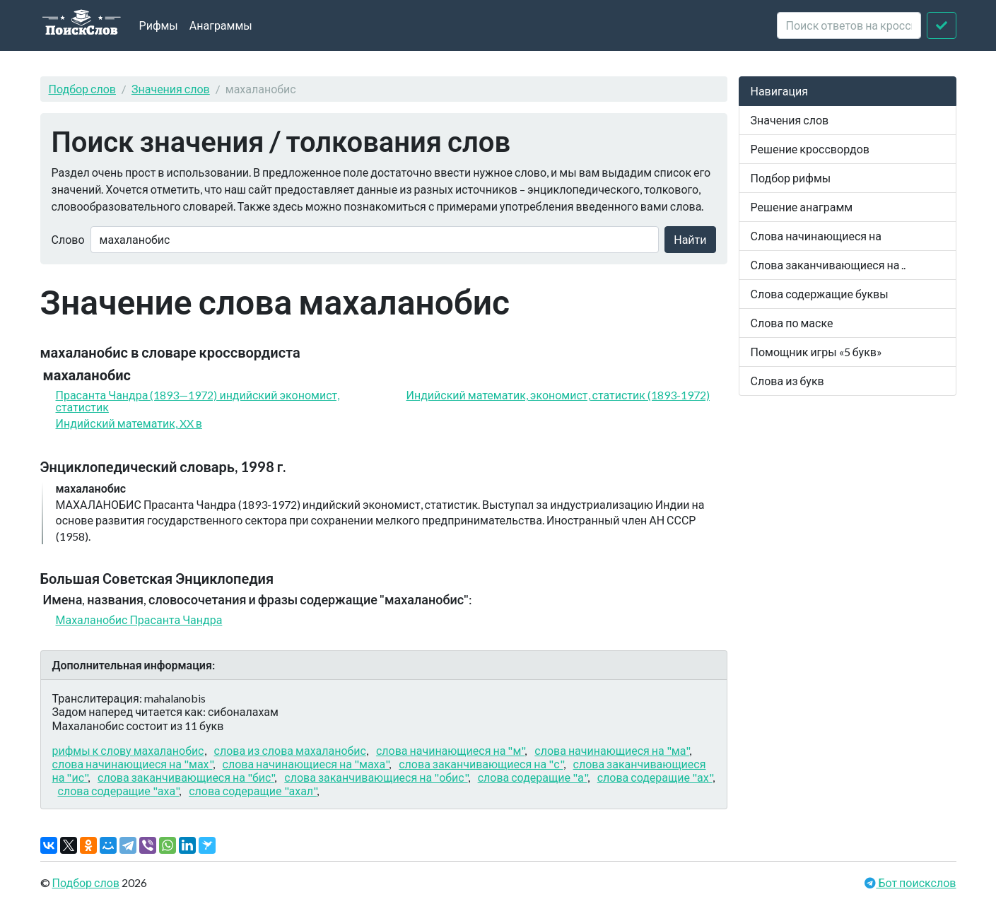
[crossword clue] (849, 25)
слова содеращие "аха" (119, 790)
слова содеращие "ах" (655, 777)
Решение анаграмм (802, 206)
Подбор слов (83, 88)
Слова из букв (787, 380)
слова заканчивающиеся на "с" (481, 763)
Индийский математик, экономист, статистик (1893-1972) (558, 394)
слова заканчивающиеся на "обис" (375, 777)
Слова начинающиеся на (816, 235)
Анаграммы (220, 25)
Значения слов (170, 88)
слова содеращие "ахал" (253, 790)
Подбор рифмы (791, 177)
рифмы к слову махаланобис (128, 750)
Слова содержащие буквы (820, 293)
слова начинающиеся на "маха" (306, 763)
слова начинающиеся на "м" (450, 750)
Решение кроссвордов (810, 148)
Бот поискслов (916, 882)
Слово (68, 239)
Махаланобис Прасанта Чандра (139, 619)
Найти (690, 239)
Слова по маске (792, 322)
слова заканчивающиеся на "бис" (186, 777)
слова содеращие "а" (532, 777)
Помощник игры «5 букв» (816, 351)
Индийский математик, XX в (129, 423)
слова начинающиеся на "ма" (611, 750)
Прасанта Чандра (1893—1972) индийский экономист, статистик (198, 401)
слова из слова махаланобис (290, 750)
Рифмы (158, 25)
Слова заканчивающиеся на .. (828, 264)
